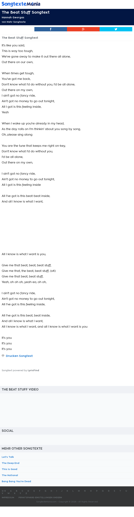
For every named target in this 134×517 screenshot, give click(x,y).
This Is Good (9, 469)
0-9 (4, 491)
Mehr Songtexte (16, 22)
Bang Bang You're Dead (16, 481)
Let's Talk (8, 457)
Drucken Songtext (19, 356)
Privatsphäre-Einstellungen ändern (40, 498)
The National (10, 475)
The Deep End (10, 463)
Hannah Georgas (13, 17)
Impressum (8, 498)
